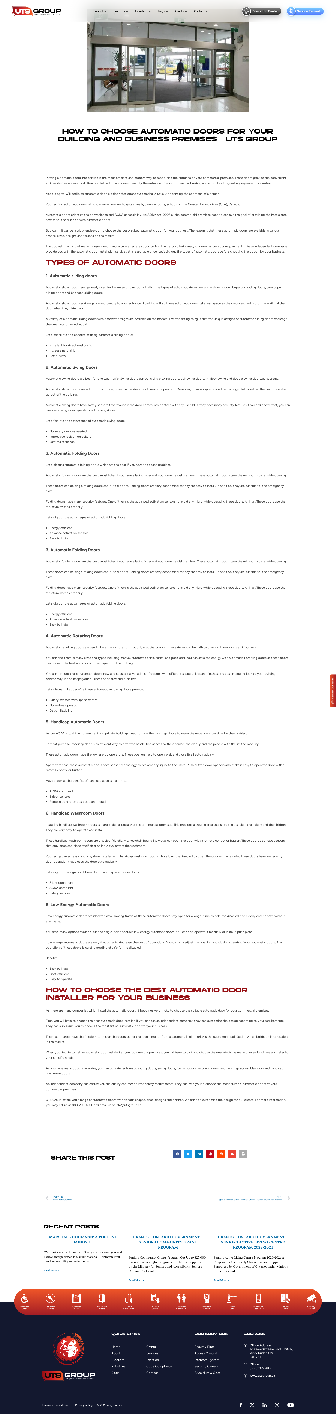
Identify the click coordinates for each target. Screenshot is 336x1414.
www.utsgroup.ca (262, 1375)
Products (119, 11)
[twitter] (252, 1405)
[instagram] (277, 1405)
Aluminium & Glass (207, 1373)
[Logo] (36, 11)
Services (152, 1353)
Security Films (204, 1347)
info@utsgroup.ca (128, 1105)
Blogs (161, 11)
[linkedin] (264, 1405)
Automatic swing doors (62, 379)
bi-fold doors (119, 486)
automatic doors (104, 1100)
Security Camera (206, 1366)
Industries (141, 11)
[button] (177, 1154)
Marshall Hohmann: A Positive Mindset (83, 1239)
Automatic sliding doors (63, 287)
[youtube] (290, 1405)
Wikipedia (72, 194)
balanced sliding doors (87, 293)
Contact (199, 11)
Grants (179, 11)
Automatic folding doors (63, 475)
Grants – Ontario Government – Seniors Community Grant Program (168, 1242)
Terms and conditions (55, 1405)
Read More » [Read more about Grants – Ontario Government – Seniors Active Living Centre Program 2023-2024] (221, 1280)
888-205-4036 (82, 1105)
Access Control (206, 1353)
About (99, 11)
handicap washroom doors (78, 825)
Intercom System (207, 1360)
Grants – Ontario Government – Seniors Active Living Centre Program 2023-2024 (253, 1242)
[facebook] (241, 1405)
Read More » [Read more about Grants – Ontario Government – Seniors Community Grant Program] (136, 1280)
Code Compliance (159, 1366)
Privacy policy (84, 1405)
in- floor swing (216, 379)
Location (152, 1360)
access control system (84, 856)
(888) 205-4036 (261, 1368)
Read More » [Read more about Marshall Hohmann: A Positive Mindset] (51, 1270)
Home (115, 1347)
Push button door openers (206, 765)
